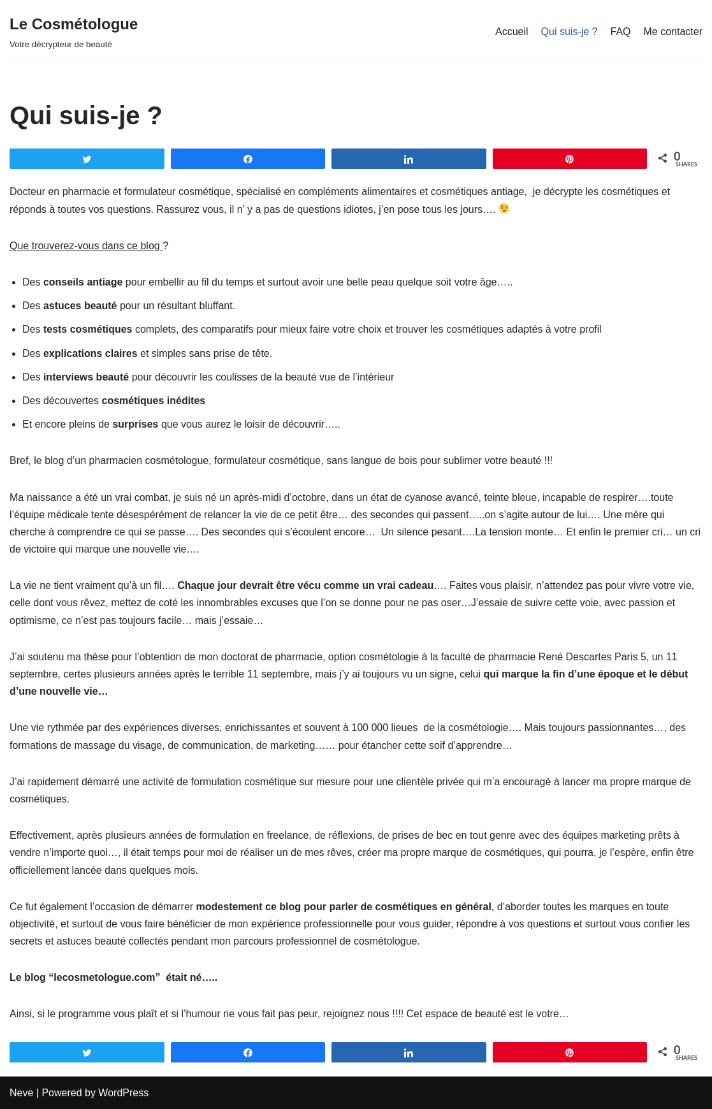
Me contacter (673, 31)
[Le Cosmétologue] (74, 31)
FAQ (621, 31)
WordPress (123, 1092)
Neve (21, 1092)
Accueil (511, 31)
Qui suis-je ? (569, 31)
